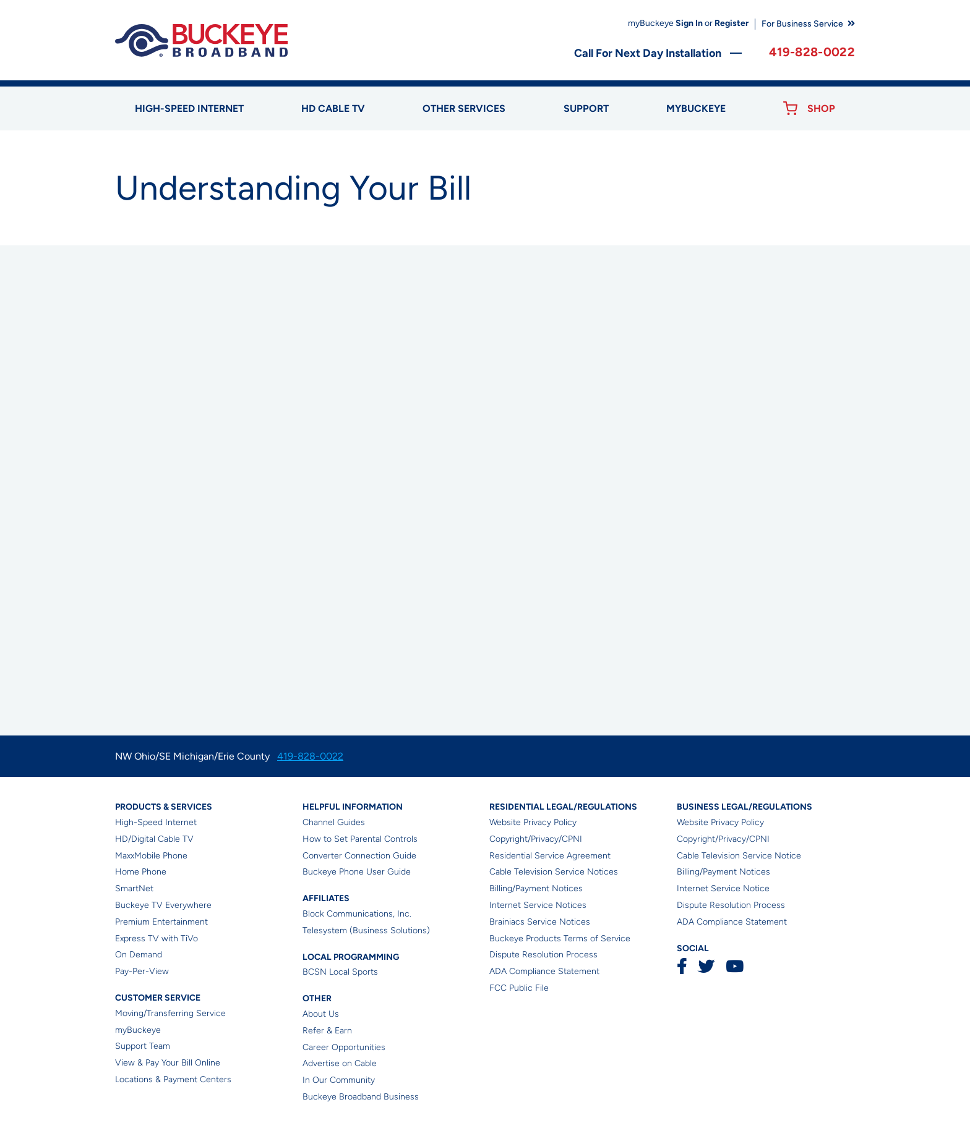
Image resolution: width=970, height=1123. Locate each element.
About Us (321, 1014)
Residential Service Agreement (550, 855)
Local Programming (351, 957)
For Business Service (802, 24)
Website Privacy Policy (533, 822)
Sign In (689, 23)
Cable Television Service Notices (553, 872)
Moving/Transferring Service (170, 1013)
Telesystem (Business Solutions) (366, 930)
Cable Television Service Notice (739, 855)
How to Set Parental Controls (360, 839)
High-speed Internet (189, 108)
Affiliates (326, 898)
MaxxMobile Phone (151, 855)
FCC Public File (519, 988)
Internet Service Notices (537, 905)
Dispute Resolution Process (543, 954)
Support (586, 108)
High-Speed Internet (156, 822)
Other (317, 998)
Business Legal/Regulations (744, 807)
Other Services (464, 108)
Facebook (682, 966)
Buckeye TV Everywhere (163, 905)
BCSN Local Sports (340, 972)
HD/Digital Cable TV (154, 839)
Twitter (706, 966)
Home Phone (140, 872)
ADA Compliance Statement (544, 971)
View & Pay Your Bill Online (167, 1062)
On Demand (138, 954)
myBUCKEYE (696, 108)
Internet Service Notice (723, 888)
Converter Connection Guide (359, 855)
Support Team (142, 1046)
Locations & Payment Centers (173, 1079)
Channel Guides (334, 822)
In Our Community (339, 1080)
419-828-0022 (812, 51)
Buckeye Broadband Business (361, 1096)
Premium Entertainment (161, 922)
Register (732, 23)
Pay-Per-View (142, 971)
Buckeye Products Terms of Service (559, 938)
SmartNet (134, 888)
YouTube (734, 966)
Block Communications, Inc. (357, 914)
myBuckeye (138, 1030)
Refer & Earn (327, 1030)
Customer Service (157, 998)
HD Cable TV (333, 108)
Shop (821, 108)
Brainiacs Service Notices (539, 922)
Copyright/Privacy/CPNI (535, 839)
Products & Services (163, 807)
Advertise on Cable (340, 1063)
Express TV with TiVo (156, 938)
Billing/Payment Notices (536, 888)
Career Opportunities (344, 1047)
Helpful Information (353, 807)
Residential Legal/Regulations (563, 807)
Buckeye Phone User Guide (357, 872)
